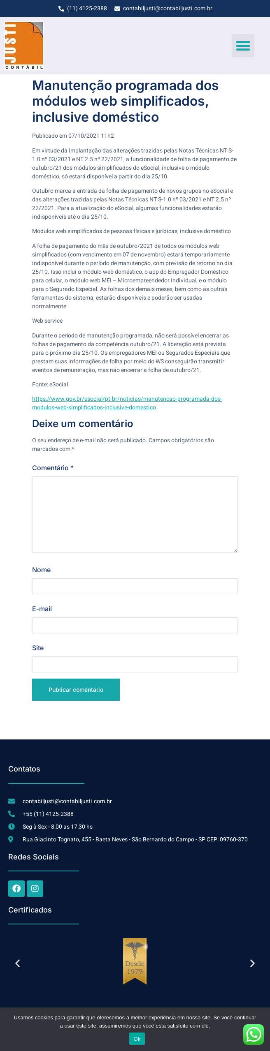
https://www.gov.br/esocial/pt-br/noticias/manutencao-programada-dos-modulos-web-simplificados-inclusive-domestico (127, 403)
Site (38, 648)
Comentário (53, 468)
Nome (41, 570)
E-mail (42, 609)
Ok (136, 1039)
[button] (243, 45)
